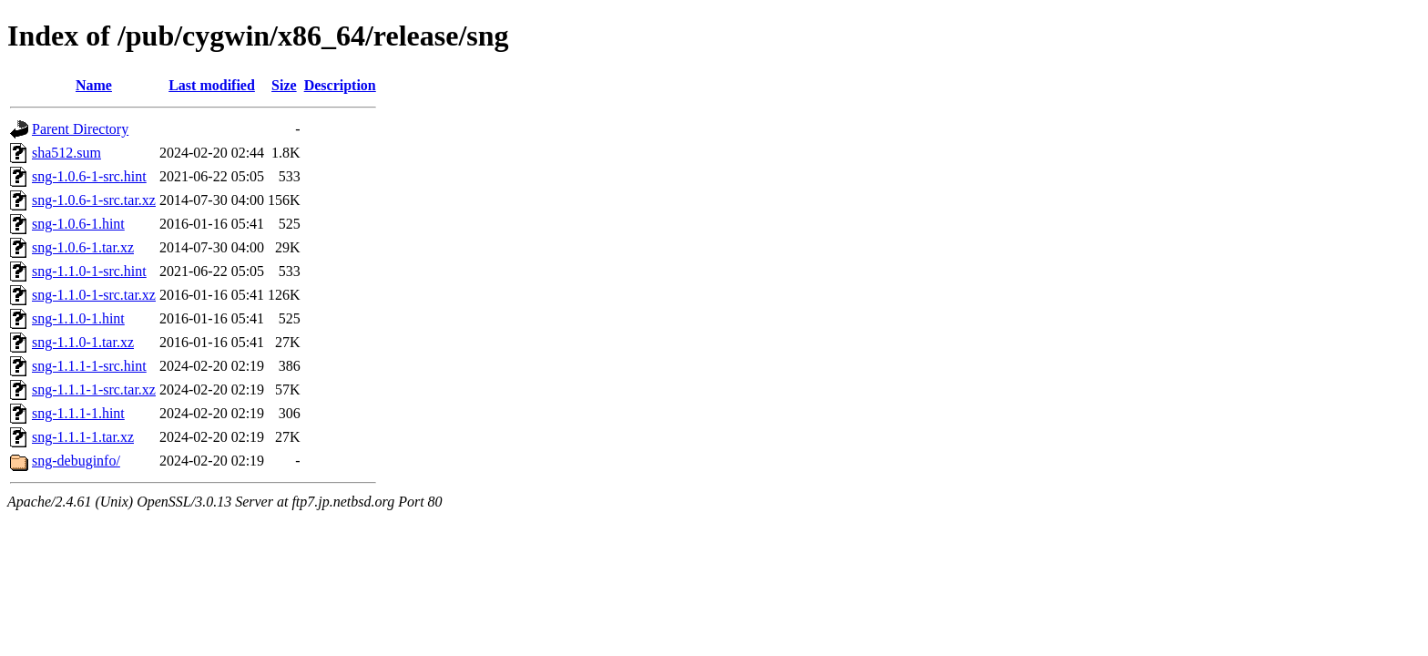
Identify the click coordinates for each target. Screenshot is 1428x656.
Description (340, 85)
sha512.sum (66, 152)
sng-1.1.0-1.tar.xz (83, 342)
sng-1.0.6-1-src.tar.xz (94, 200)
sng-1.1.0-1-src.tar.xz (94, 294)
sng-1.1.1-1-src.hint (89, 366)
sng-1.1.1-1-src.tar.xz (94, 389)
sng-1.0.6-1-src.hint (89, 176)
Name (94, 85)
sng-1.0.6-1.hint (78, 223)
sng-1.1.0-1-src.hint (89, 271)
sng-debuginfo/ (76, 460)
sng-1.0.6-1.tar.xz (83, 247)
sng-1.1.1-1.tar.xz (83, 437)
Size (284, 85)
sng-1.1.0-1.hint (78, 318)
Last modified (211, 85)
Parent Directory (80, 129)
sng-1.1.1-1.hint (78, 413)
